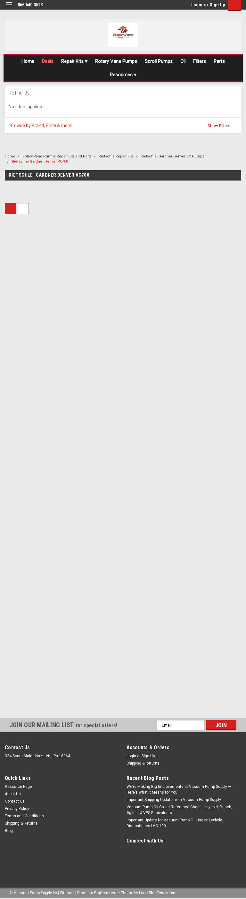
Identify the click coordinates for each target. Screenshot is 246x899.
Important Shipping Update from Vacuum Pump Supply (174, 799)
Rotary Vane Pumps (116, 61)
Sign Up (217, 4)
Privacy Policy (17, 808)
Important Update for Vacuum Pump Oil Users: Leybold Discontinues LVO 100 (174, 823)
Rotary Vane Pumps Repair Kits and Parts (57, 156)
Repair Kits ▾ (74, 61)
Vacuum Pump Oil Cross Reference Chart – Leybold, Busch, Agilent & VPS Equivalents (179, 810)
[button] (123, 126)
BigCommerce (107, 892)
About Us (13, 794)
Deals (47, 61)
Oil (182, 61)
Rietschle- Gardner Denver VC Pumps (172, 156)
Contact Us (15, 801)
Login (196, 4)
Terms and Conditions (24, 816)
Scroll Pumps (159, 61)
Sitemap (67, 892)
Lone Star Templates (157, 892)
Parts (219, 61)
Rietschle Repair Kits (116, 156)
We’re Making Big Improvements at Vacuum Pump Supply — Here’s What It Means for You (179, 789)
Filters (199, 61)
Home (27, 61)
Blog (9, 830)
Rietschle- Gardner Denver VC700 (40, 161)
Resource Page (18, 786)
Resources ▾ (123, 75)
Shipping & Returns (143, 763)
